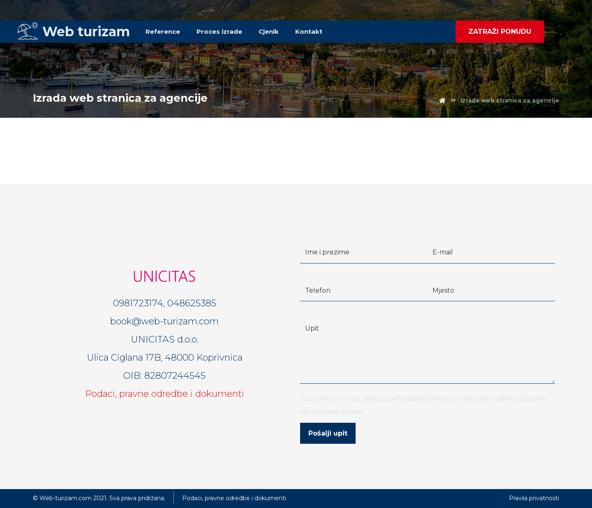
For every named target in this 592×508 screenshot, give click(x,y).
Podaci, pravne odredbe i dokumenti (164, 393)
